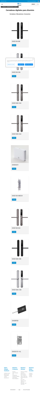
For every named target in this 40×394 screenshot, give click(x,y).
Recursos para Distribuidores (32, 1)
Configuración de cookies (11, 64)
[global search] (34, 4)
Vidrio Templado (15, 371)
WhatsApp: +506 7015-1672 (23, 383)
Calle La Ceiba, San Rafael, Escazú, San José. (24, 376)
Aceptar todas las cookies (29, 64)
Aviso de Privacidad (26, 388)
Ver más (14, 45)
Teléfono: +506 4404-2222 (23, 381)
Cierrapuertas (14, 374)
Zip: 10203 (22, 378)
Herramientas (14, 376)
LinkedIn (30, 374)
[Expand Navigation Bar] (2, 4)
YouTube (30, 375)
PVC (13, 373)
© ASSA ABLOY (12, 388)
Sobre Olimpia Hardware (6, 368)
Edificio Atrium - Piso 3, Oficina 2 (23, 374)
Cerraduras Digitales (15, 375)
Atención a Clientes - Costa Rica (24, 371)
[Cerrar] (33, 59)
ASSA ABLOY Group (3, 1)
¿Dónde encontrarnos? (6, 376)
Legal (19, 388)
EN (38, 1)
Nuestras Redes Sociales (31, 368)
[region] (20, 62)
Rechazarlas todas (21, 64)
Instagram (30, 373)
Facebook (30, 372)
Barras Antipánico (15, 377)
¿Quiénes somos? (7, 372)
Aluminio (13, 370)
